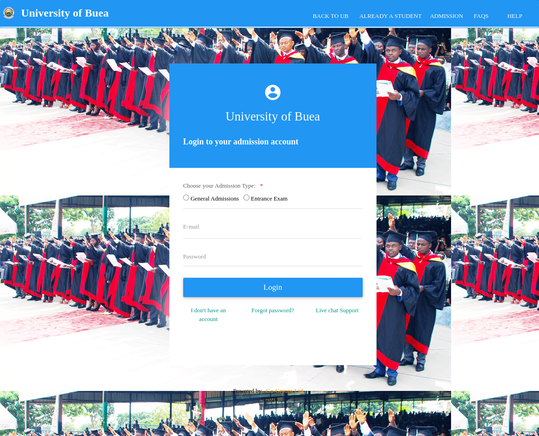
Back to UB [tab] (330, 15)
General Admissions (216, 198)
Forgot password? (272, 310)
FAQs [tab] (481, 15)
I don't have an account (208, 314)
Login (272, 287)
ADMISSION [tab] (446, 15)
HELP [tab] (514, 15)
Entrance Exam (270, 198)
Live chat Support (337, 310)
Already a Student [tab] (390, 15)
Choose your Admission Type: (221, 185)
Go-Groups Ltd (284, 390)
